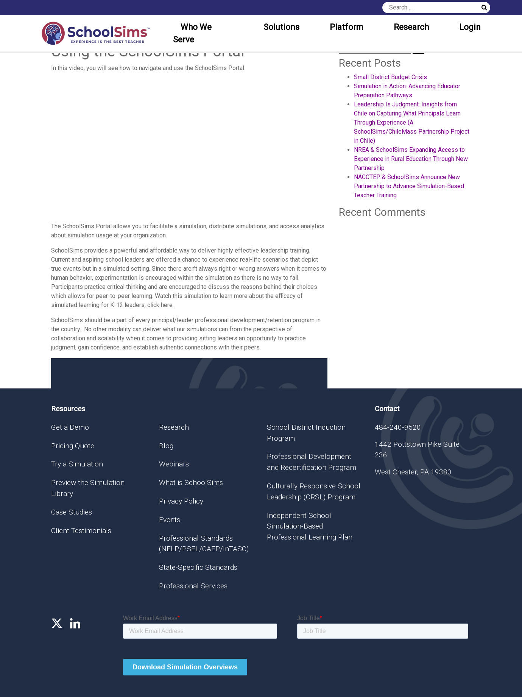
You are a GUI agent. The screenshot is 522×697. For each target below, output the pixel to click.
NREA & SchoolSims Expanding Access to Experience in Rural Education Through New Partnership (411, 159)
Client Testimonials (81, 530)
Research (411, 27)
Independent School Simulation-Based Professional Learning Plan (309, 526)
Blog (166, 445)
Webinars (174, 464)
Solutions (281, 27)
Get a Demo (70, 427)
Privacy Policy (181, 501)
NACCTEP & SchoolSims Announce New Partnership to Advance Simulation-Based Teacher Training (409, 186)
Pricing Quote (72, 445)
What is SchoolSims (191, 482)
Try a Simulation (77, 464)
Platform (346, 27)
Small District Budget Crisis (390, 77)
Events (169, 519)
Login (470, 27)
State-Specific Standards (198, 567)
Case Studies (71, 512)
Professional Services (193, 586)
